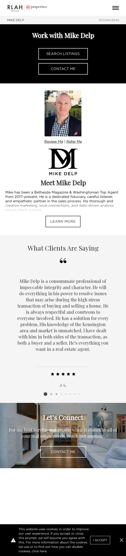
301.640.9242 (109, 20)
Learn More (63, 221)
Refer (74, 141)
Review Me (53, 141)
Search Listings (63, 54)
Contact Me (63, 69)
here (43, 551)
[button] (121, 540)
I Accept (100, 540)
